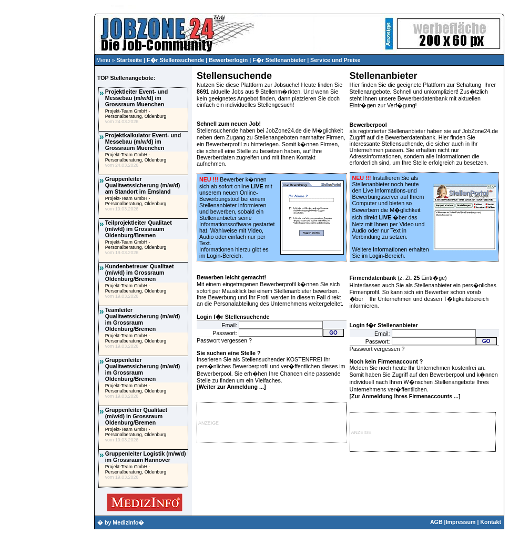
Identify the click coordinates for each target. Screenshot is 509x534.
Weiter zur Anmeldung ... (231, 387)
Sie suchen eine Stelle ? (228, 353)
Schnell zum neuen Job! (229, 123)
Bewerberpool (368, 125)
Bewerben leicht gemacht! (231, 277)
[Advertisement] (47, 213)
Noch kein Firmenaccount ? (386, 361)
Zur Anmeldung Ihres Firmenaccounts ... (405, 396)
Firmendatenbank (373, 278)
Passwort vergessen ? (224, 340)
